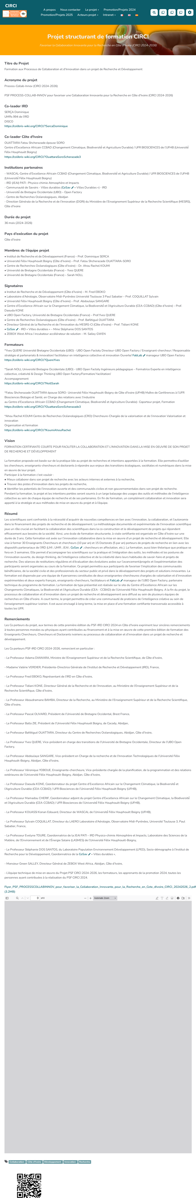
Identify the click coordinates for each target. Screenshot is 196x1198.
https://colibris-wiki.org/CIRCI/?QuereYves (32, 360)
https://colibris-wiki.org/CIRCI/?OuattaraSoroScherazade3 (42, 157)
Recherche (84, 1162)
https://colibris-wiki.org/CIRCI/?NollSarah (31, 383)
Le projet (92, 10)
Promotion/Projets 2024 (120, 10)
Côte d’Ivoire (35, 1162)
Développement (53, 1162)
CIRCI (11, 6)
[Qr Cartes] (163, 12)
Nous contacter (70, 10)
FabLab (137, 355)
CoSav (66, 187)
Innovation (70, 1162)
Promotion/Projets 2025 (57, 15)
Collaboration (17, 1162)
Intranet (109, 15)
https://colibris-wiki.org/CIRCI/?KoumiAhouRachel (37, 430)
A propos (49, 10)
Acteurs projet (87, 15)
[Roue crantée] (189, 12)
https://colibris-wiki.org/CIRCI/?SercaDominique (36, 126)
